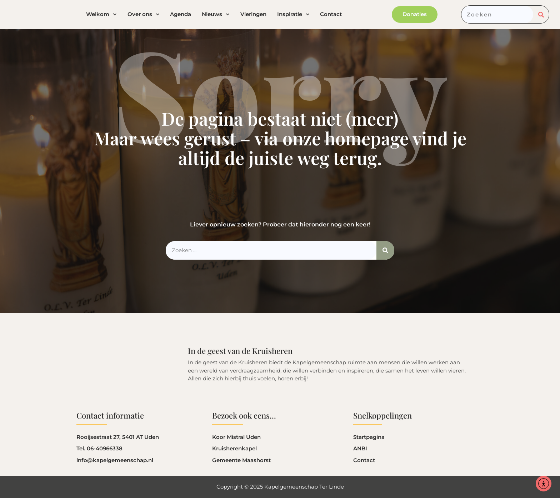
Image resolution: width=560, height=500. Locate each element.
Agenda (180, 15)
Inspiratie (293, 15)
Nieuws (216, 15)
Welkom (101, 15)
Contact (331, 15)
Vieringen (253, 15)
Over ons (144, 15)
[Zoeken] (541, 15)
